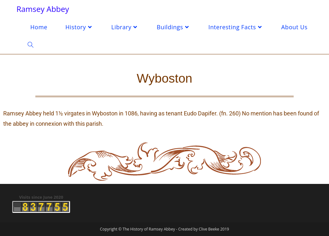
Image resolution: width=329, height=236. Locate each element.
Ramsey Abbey (42, 9)
